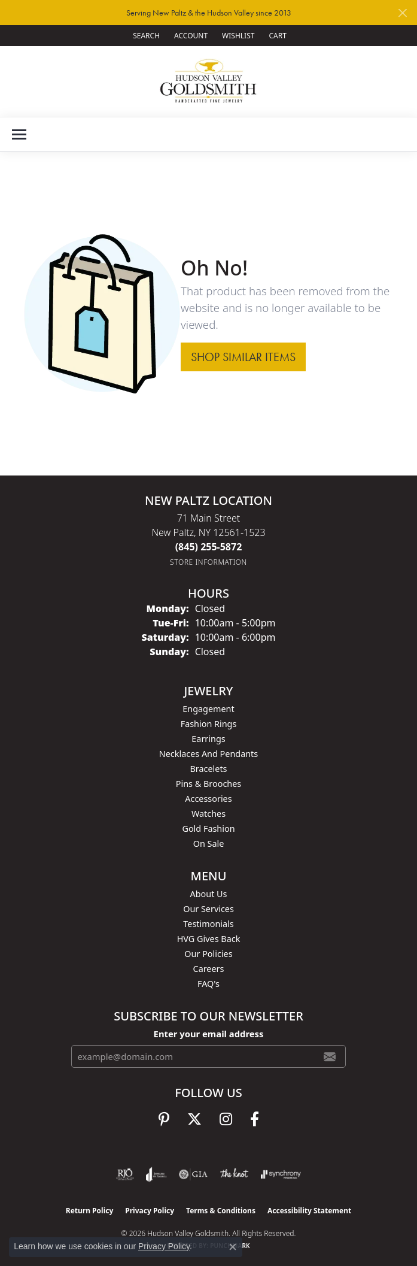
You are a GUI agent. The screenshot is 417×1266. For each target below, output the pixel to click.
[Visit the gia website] (193, 1174)
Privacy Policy (149, 1211)
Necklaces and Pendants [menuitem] (208, 753)
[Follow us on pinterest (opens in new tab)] (164, 1119)
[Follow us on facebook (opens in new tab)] (254, 1119)
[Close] (402, 12)
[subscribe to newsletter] (329, 1056)
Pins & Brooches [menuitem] (208, 783)
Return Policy (90, 1211)
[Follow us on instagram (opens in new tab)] (226, 1119)
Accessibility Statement (309, 1211)
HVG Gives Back (209, 938)
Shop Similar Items (243, 357)
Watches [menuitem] (208, 813)
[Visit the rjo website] (125, 1174)
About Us (208, 893)
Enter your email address (209, 1034)
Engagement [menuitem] (208, 708)
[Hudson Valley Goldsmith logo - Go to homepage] (208, 81)
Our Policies (208, 953)
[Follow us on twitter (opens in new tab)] (194, 1119)
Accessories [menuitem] (208, 798)
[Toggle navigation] (19, 134)
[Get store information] (208, 562)
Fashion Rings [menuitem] (209, 723)
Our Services (208, 908)
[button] (145, 35)
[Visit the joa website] (156, 1174)
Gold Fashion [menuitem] (208, 828)
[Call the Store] (208, 546)
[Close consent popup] (232, 1246)
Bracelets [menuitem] (208, 768)
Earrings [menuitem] (208, 738)
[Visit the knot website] (234, 1174)
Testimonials (208, 923)
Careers (208, 968)
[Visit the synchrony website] (280, 1174)
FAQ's (208, 983)
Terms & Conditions (220, 1211)
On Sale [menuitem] (208, 843)
